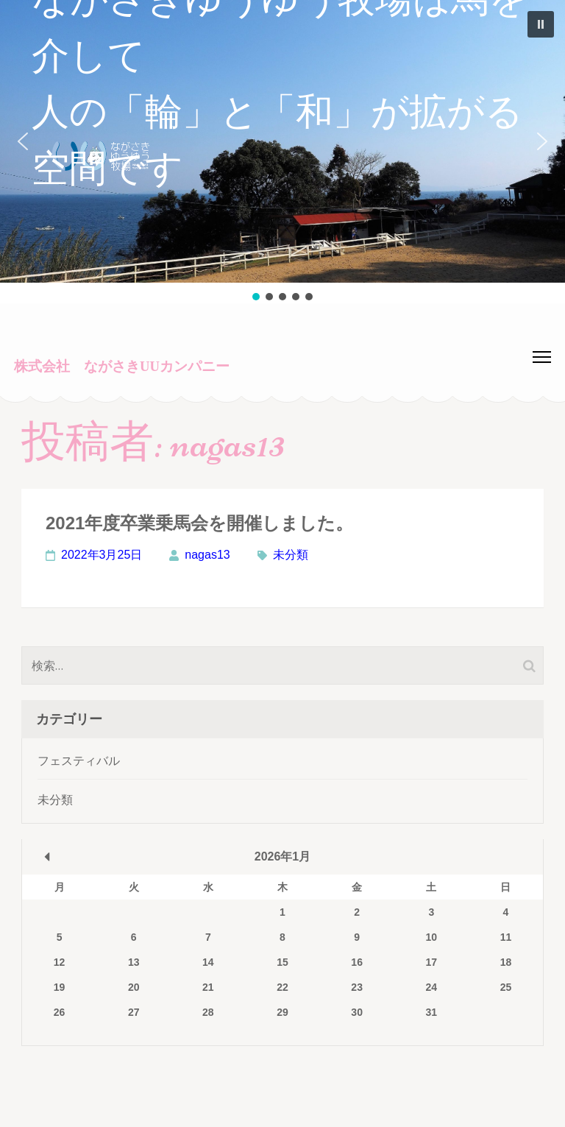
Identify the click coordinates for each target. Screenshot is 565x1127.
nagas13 (207, 554)
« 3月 (47, 856)
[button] (282, 141)
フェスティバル (79, 761)
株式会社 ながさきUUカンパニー (122, 366)
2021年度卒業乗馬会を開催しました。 (199, 523)
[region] (282, 151)
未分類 (290, 554)
